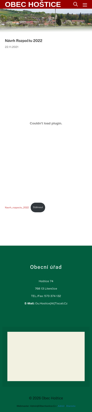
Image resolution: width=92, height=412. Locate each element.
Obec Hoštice (33, 4)
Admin (61, 405)
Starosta (71, 405)
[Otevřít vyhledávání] (75, 4)
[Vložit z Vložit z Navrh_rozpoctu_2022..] (46, 123)
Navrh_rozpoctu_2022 (17, 207)
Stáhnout (38, 207)
